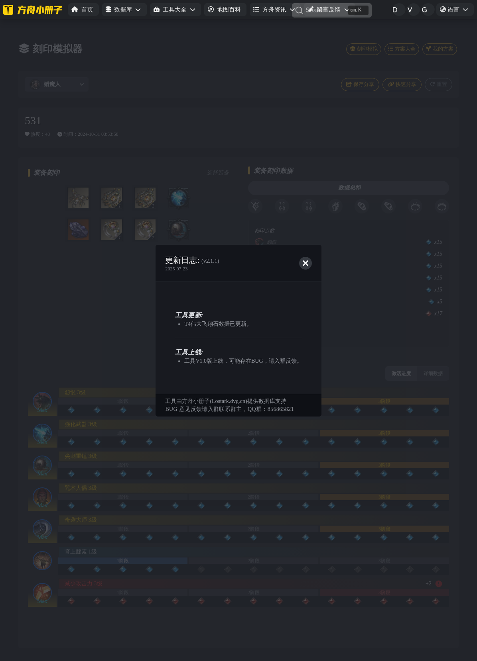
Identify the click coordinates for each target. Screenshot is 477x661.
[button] (124, 9)
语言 (457, 10)
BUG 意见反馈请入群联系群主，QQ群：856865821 (229, 409)
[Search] (332, 10)
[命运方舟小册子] (34, 10)
